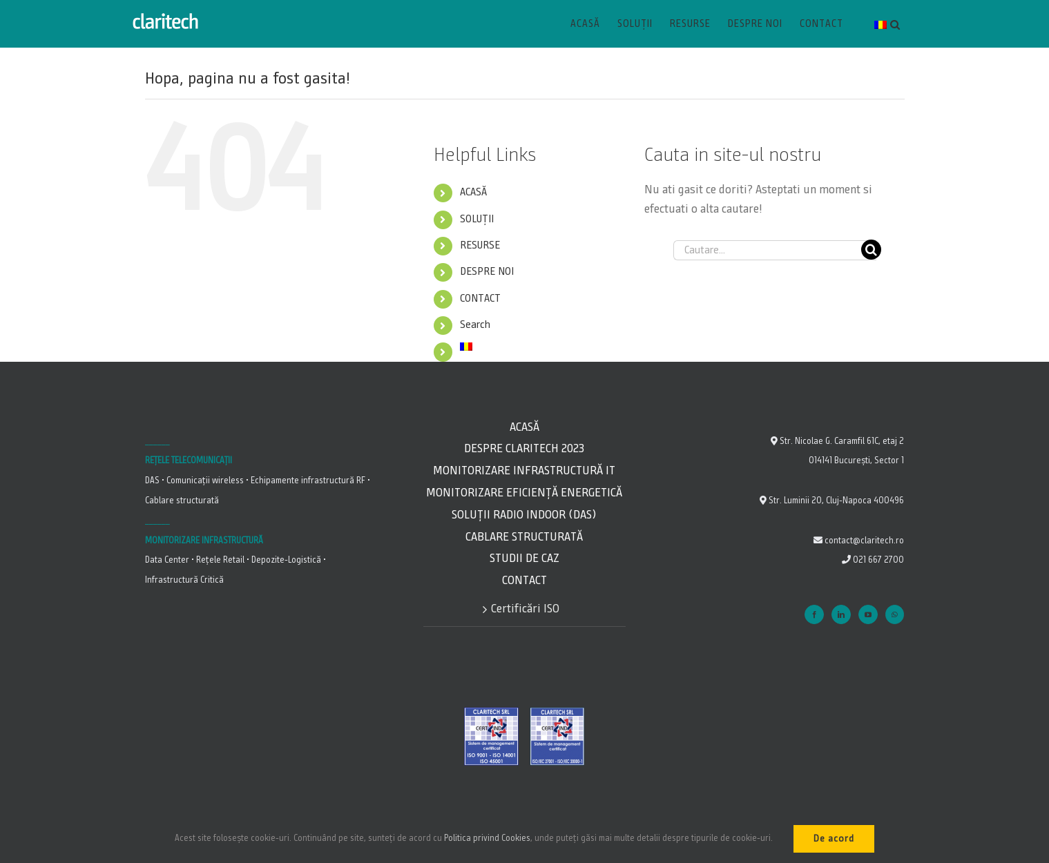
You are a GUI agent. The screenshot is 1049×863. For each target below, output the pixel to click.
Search (475, 325)
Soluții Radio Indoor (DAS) (524, 515)
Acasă (524, 427)
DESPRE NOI (487, 272)
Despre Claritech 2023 (524, 449)
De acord (834, 839)
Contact (524, 580)
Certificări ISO (525, 609)
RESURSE (480, 245)
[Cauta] (871, 250)
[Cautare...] (774, 250)
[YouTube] (868, 614)
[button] (895, 24)
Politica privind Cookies (487, 838)
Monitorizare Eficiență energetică (524, 493)
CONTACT (480, 298)
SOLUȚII (477, 219)
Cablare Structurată (524, 537)
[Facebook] (814, 614)
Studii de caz (524, 558)
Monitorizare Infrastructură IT (524, 471)
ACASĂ (473, 192)
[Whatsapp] (894, 614)
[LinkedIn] (841, 614)
